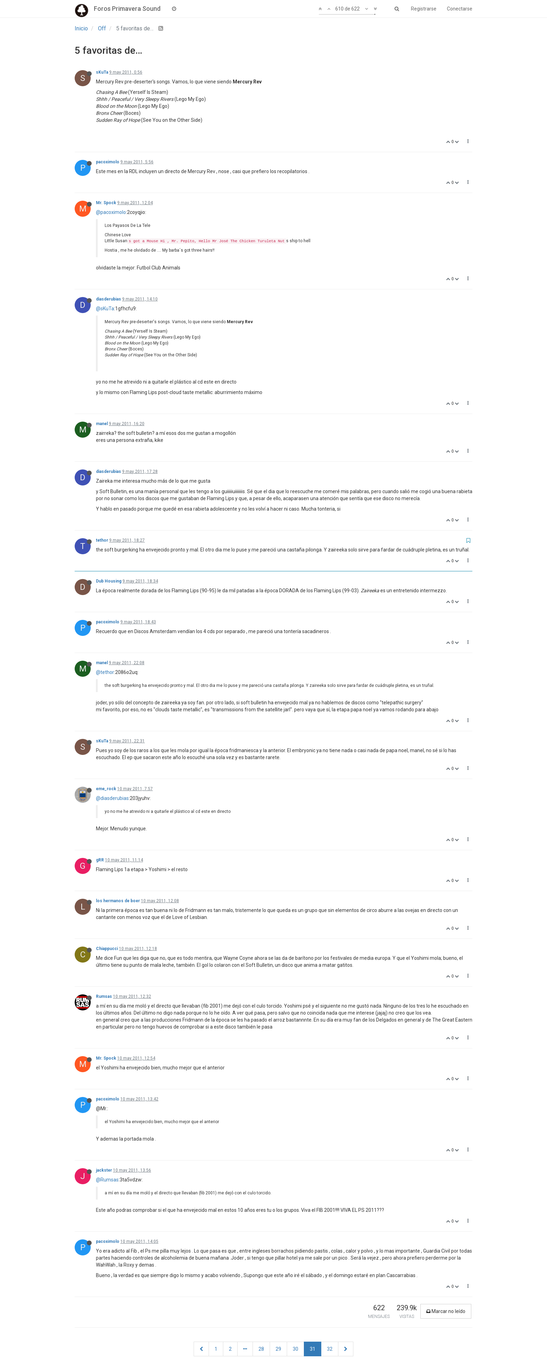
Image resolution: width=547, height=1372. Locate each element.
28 (261, 1349)
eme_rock (106, 788)
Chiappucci (107, 948)
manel (102, 423)
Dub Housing (108, 581)
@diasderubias (112, 798)
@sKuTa (105, 308)
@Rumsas (107, 1179)
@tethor (105, 672)
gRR (100, 860)
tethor (102, 540)
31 (312, 1349)
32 (329, 1349)
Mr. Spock (106, 202)
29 (278, 1349)
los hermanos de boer (118, 900)
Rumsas (104, 996)
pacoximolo (107, 162)
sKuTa (102, 72)
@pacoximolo (111, 212)
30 (295, 1349)
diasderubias (108, 299)
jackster (104, 1170)
